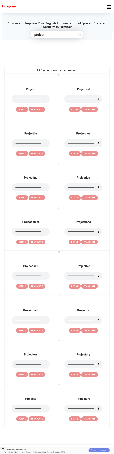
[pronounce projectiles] (83, 143)
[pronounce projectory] (83, 364)
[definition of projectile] (22, 153)
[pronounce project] (31, 99)
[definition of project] (22, 109)
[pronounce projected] (83, 99)
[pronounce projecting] (31, 187)
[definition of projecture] (75, 418)
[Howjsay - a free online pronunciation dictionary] (8, 6)
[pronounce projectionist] (31, 232)
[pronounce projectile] (31, 143)
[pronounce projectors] (31, 364)
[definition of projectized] (22, 330)
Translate (37, 109)
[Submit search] (79, 34)
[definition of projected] (75, 109)
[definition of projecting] (22, 197)
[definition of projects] (22, 418)
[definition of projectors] (22, 374)
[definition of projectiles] (75, 153)
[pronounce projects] (31, 408)
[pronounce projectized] (31, 320)
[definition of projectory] (75, 374)
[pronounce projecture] (83, 408)
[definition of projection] (75, 197)
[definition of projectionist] (22, 242)
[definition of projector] (75, 330)
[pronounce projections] (83, 232)
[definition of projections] (75, 242)
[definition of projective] (75, 286)
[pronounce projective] (83, 276)
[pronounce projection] (83, 187)
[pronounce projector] (83, 320)
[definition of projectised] (22, 286)
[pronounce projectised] (31, 276)
